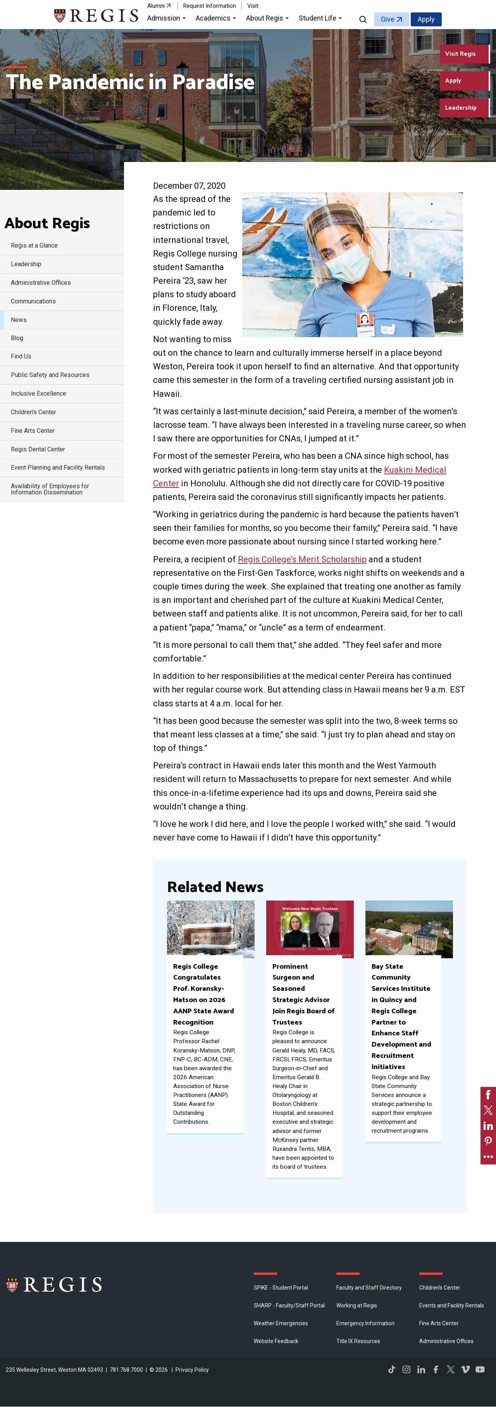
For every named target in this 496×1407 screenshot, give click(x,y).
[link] (488, 1094)
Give (387, 19)
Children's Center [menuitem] (33, 412)
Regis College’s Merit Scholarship (302, 559)
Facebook (436, 1369)
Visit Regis (460, 54)
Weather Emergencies (281, 1323)
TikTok (391, 1369)
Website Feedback (276, 1341)
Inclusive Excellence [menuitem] (38, 393)
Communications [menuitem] (33, 301)
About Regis (47, 224)
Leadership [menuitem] (26, 264)
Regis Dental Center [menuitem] (38, 449)
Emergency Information (365, 1323)
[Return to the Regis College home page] (96, 15)
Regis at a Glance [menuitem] (34, 245)
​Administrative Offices (446, 1341)
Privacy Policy (192, 1370)
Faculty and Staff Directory (369, 1288)
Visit (252, 5)
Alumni (156, 5)
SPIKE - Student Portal (281, 1288)
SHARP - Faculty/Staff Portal (289, 1305)
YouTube (480, 1369)
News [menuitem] (19, 320)
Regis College (54, 1284)
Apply (426, 19)
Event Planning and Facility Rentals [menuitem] (58, 467)
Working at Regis (356, 1305)
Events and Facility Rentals (451, 1305)
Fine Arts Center (439, 1323)
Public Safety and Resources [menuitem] (50, 375)
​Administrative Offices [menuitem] (41, 282)
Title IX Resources (358, 1341)
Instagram (406, 1369)
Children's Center (439, 1288)
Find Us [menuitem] (21, 356)
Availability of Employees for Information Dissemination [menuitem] (50, 489)
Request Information (209, 5)
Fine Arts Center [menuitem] (33, 430)
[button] (167, 19)
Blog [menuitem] (17, 338)
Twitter (450, 1369)
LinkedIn (421, 1369)
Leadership (461, 108)
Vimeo (465, 1369)
